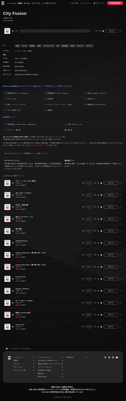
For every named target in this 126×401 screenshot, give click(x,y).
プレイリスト (36, 3)
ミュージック (11, 3)
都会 (17, 46)
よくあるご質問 (74, 3)
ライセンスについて (85, 3)
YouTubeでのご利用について (37, 145)
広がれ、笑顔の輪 (22, 205)
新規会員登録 (115, 3)
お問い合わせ (55, 137)
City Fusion (20, 324)
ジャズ (24, 46)
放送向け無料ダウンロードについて (49, 364)
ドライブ (80, 46)
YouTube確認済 (8, 20)
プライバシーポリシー (45, 367)
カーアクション (49, 46)
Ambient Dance (22, 241)
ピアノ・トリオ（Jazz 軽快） (26, 181)
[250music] (2, 3)
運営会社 (41, 373)
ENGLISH (70, 357)
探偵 (72, 46)
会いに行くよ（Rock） (24, 193)
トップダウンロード (49, 3)
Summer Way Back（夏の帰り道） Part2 (31, 265)
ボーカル (27, 3)
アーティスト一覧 (19, 370)
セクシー (89, 46)
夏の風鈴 (19, 229)
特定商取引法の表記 (44, 370)
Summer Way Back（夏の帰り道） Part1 (31, 253)
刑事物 (32, 46)
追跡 (39, 46)
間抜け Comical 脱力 (23, 312)
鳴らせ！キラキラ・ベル (24, 217)
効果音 (20, 3)
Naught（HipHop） (23, 289)
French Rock (21, 277)
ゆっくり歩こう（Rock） (25, 301)
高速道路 (65, 46)
